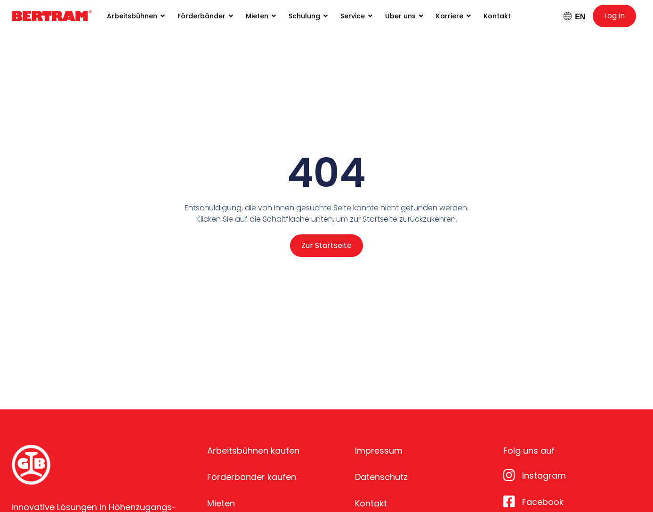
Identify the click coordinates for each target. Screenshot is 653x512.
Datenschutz (381, 477)
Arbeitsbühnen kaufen (253, 450)
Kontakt (371, 503)
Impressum (379, 450)
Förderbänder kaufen (251, 477)
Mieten (221, 503)
